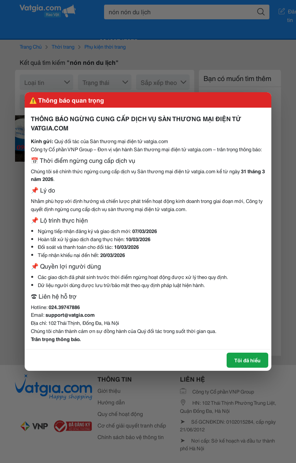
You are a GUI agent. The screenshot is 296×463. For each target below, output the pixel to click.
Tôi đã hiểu (247, 360)
